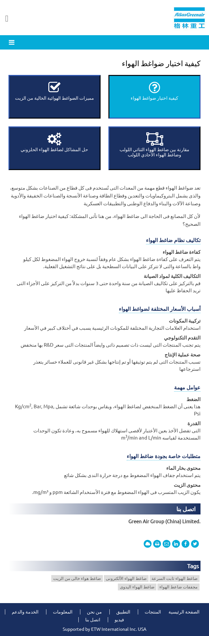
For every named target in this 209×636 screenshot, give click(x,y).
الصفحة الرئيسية (184, 611)
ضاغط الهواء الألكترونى (126, 578)
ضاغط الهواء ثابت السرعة (175, 578)
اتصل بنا (186, 509)
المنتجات (153, 611)
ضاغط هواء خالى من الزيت (77, 578)
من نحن (94, 611)
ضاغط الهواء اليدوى (137, 587)
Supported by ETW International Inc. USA (104, 629)
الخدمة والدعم (25, 611)
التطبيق (123, 611)
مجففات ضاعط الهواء (178, 587)
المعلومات (62, 611)
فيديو (119, 619)
